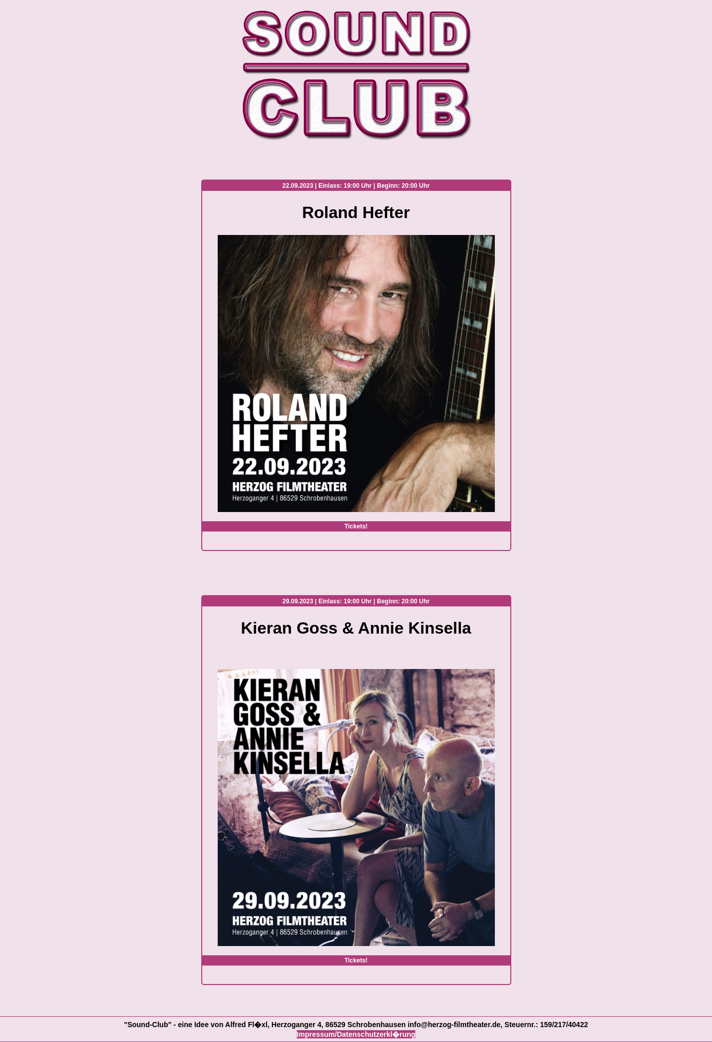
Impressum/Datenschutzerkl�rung (356, 1034)
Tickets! (356, 526)
